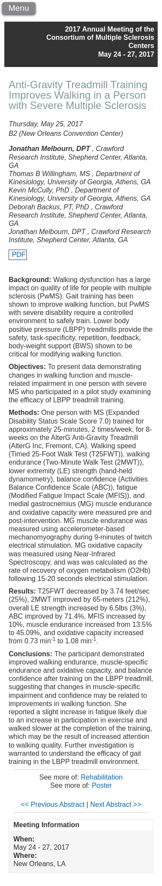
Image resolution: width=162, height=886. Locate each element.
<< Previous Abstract (53, 804)
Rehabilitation (102, 777)
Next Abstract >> (115, 804)
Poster (101, 785)
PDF (18, 254)
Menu (18, 8)
